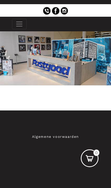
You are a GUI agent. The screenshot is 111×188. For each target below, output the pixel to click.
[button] (8, 58)
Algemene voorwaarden (55, 137)
